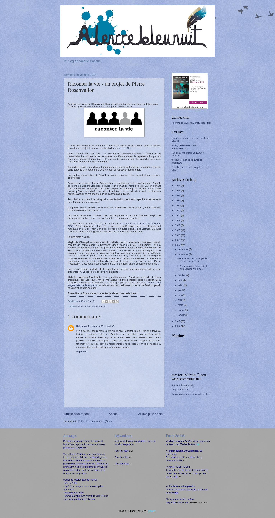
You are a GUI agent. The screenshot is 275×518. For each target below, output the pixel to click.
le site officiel (125, 148)
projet (87, 306)
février (181, 310)
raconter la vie (99, 306)
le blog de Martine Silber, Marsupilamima (184, 146)
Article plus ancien (151, 414)
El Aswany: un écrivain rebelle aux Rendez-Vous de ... (192, 267)
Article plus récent (77, 414)
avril (180, 300)
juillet (181, 285)
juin (180, 290)
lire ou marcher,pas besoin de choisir (190, 394)
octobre (182, 275)
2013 (178, 321)
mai (180, 295)
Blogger (152, 511)
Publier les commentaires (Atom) (95, 421)
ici (131, 450)
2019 (178, 220)
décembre (183, 249)
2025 (178, 190)
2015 (178, 240)
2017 (178, 230)
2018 (178, 225)
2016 (178, 235)
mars (181, 305)
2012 (178, 326)
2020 (178, 215)
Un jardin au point (181, 389)
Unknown (81, 326)
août (180, 280)
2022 (178, 205)
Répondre (81, 351)
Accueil (114, 414)
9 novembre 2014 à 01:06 (101, 326)
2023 (178, 200)
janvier (181, 314)
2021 (178, 210)
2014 (178, 245)
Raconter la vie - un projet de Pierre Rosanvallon (192, 259)
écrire (80, 306)
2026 (178, 185)
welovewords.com (198, 502)
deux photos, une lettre (183, 385)
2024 (178, 195)
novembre (183, 254)
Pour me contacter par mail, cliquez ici (191, 122)
